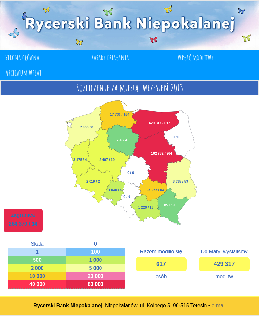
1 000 (95, 260)
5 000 (95, 268)
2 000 (37, 268)
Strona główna (22, 57)
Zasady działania (110, 57)
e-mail (219, 305)
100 (95, 252)
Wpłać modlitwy (196, 57)
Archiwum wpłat (23, 72)
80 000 (95, 284)
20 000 (95, 276)
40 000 (37, 284)
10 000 (37, 276)
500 (37, 260)
